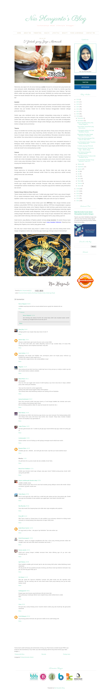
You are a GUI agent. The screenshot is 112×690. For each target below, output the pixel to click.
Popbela (29, 293)
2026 (77, 99)
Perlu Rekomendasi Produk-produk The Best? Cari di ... (86, 156)
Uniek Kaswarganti (24, 538)
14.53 (27, 426)
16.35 (28, 448)
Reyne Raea (22, 378)
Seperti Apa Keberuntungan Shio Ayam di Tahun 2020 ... (85, 138)
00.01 (28, 591)
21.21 (27, 353)
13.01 (31, 538)
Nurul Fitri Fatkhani (24, 468)
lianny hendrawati (24, 399)
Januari (80, 185)
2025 (77, 102)
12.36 (33, 315)
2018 (77, 188)
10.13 (25, 516)
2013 (77, 200)
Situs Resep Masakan (37, 293)
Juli (79, 171)
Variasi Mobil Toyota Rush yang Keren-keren (85, 127)
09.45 (25, 329)
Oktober (80, 164)
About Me (27, 33)
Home (19, 33)
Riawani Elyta (22, 448)
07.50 (27, 494)
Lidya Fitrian (22, 426)
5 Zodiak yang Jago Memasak (85, 146)
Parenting (37, 33)
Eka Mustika (22, 506)
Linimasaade (22, 438)
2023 (77, 106)
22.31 (31, 468)
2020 (77, 114)
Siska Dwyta (22, 494)
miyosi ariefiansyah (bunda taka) (28, 480)
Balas (20, 308)
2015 (77, 196)
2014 (77, 198)
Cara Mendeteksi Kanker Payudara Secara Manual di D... (86, 142)
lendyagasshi (22, 591)
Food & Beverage (76, 33)
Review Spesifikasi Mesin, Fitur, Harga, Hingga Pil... (85, 123)
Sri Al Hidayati (23, 616)
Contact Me (90, 33)
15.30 (27, 438)
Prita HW (21, 516)
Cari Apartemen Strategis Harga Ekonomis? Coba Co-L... (85, 160)
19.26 (27, 339)
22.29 (25, 367)
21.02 (25, 458)
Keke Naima (22, 412)
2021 (77, 111)
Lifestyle (55, 33)
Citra (20, 604)
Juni (79, 174)
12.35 (31, 528)
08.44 (28, 304)
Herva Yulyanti (23, 304)
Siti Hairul (21, 577)
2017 (77, 191)
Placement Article (23, 293)
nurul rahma (22, 353)
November (81, 120)
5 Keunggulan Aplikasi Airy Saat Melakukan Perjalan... (85, 131)
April (79, 178)
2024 (77, 104)
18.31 (28, 550)
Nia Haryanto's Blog (56, 19)
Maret (79, 181)
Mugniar (21, 367)
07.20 (23, 604)
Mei (79, 176)
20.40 (27, 562)
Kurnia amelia (22, 550)
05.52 (28, 616)
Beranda (44, 654)
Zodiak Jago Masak (50, 293)
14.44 (27, 412)
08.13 (30, 399)
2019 (77, 116)
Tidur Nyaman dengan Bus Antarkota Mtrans (84, 152)
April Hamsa (22, 562)
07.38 (39, 480)
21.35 (26, 577)
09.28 (27, 506)
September (81, 166)
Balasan (22, 312)
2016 (77, 193)
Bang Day (21, 329)
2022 (77, 109)
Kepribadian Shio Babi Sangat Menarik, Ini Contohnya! (85, 135)
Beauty (65, 33)
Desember (81, 118)
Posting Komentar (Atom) (27, 657)
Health (46, 33)
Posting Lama (66, 654)
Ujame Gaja (22, 339)
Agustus (80, 169)
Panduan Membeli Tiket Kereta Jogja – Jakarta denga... (85, 148)
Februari (80, 183)
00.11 (27, 378)
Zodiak (44, 293)
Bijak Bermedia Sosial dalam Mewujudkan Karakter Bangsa (83, 213)
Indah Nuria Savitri (24, 528)
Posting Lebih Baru (19, 654)
